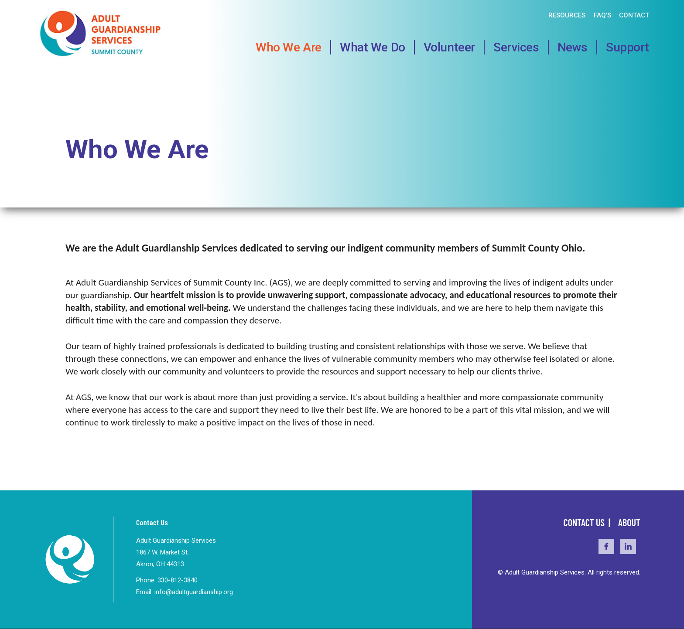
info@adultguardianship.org (193, 592)
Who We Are (288, 47)
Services (516, 47)
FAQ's (602, 15)
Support (627, 47)
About (629, 522)
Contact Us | (588, 522)
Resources (566, 15)
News (572, 47)
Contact (634, 15)
